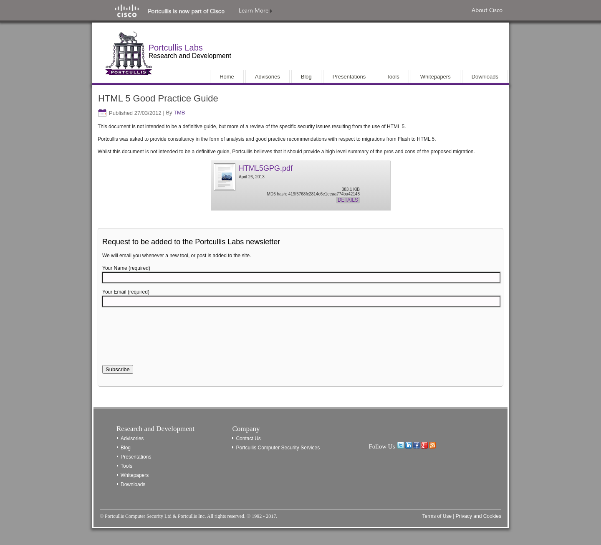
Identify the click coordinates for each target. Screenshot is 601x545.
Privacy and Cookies (478, 516)
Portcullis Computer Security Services (278, 448)
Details (348, 200)
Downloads (133, 484)
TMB (179, 113)
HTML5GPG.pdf (266, 168)
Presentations (136, 457)
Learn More (255, 10)
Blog (126, 448)
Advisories (132, 438)
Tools (126, 466)
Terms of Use (437, 516)
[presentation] (165, 340)
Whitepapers (135, 475)
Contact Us (248, 438)
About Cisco (487, 10)
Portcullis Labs (176, 47)
